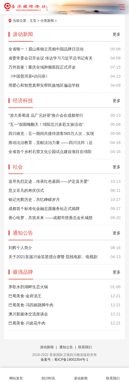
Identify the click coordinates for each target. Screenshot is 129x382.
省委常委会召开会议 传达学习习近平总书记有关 (64, 58)
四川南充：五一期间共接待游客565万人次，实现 (64, 133)
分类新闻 (47, 21)
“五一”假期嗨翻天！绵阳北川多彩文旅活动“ (64, 124)
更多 (117, 34)
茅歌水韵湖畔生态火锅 (64, 286)
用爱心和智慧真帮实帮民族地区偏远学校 (64, 85)
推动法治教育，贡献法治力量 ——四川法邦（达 (64, 142)
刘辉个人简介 (64, 247)
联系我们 (85, 347)
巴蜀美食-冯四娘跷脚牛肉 (64, 304)
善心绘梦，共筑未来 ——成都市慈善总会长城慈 (64, 217)
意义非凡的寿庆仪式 (64, 190)
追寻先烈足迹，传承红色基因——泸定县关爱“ (64, 181)
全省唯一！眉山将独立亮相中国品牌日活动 (64, 49)
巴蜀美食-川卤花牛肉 (64, 323)
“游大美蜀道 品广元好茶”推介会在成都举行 (64, 115)
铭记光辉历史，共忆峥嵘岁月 (64, 199)
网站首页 (16, 375)
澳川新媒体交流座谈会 (64, 314)
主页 (33, 21)
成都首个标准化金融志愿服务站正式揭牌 (64, 208)
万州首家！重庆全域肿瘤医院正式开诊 (64, 67)
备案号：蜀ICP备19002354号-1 (64, 360)
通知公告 (66, 347)
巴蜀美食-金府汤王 (64, 295)
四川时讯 (48, 375)
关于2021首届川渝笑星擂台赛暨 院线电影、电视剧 (64, 256)
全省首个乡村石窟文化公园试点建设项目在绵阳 (64, 151)
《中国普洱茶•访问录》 (64, 76)
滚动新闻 (47, 347)
